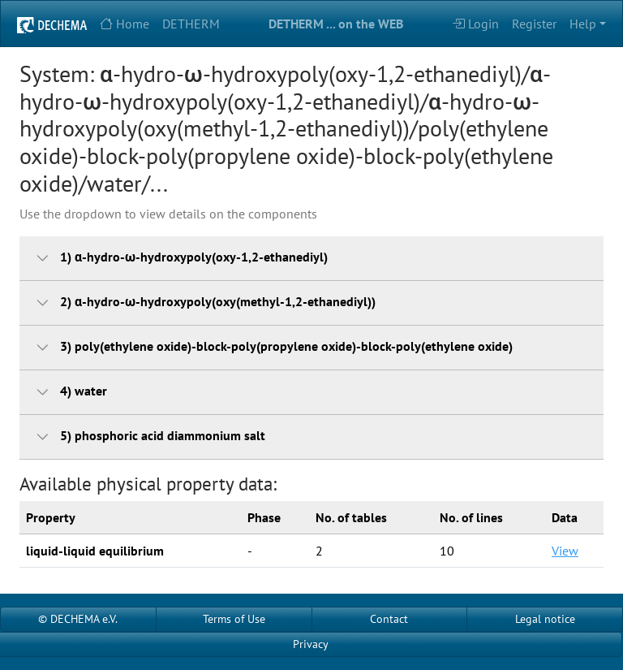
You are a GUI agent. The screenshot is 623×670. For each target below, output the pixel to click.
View (565, 550)
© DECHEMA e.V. (78, 619)
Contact (389, 619)
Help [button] (582, 23)
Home (124, 23)
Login (475, 23)
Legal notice (545, 619)
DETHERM (191, 23)
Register (534, 23)
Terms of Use (234, 619)
